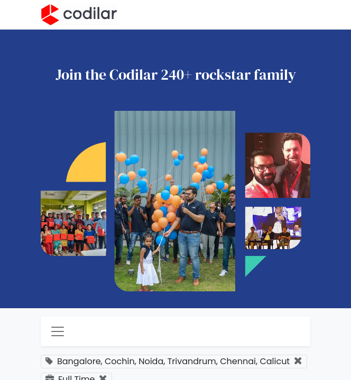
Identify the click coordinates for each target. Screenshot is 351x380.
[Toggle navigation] (57, 331)
